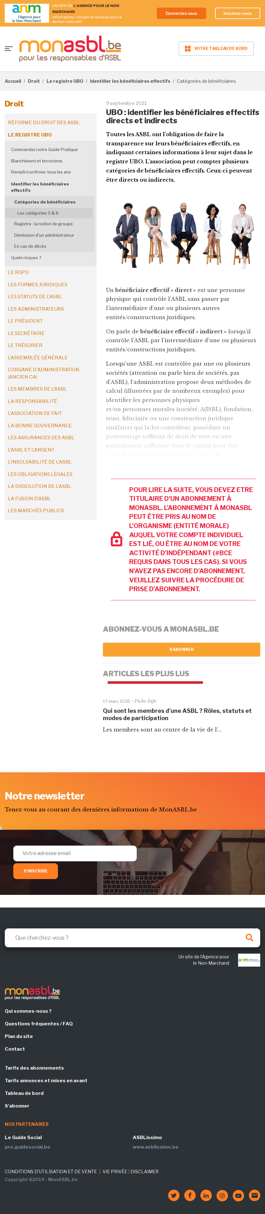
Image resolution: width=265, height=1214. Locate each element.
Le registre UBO (65, 81)
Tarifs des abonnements (34, 1068)
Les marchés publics (36, 510)
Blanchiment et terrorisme (36, 160)
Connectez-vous (181, 13)
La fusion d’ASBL (29, 498)
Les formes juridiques (37, 285)
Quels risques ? (26, 257)
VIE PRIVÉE (115, 1171)
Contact (15, 1049)
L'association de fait (35, 413)
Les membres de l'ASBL (37, 389)
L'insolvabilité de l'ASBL (40, 462)
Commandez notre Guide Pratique (44, 149)
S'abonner (181, 649)
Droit (34, 81)
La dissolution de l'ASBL (39, 486)
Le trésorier (25, 345)
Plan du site (19, 1036)
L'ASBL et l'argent (31, 450)
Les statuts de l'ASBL (35, 297)
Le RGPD (18, 272)
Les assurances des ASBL (41, 437)
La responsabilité (32, 401)
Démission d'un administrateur (44, 235)
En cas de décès (30, 246)
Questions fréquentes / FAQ (39, 1024)
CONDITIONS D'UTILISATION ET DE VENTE (51, 1171)
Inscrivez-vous (237, 13)
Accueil (13, 81)
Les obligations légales (40, 474)
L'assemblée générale (38, 358)
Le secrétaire (26, 333)
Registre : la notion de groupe (43, 223)
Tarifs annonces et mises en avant (46, 1080)
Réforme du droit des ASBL (44, 122)
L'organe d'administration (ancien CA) (43, 373)
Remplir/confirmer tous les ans (41, 171)
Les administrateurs (36, 309)
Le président (25, 321)
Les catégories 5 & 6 (38, 212)
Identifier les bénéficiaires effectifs (130, 81)
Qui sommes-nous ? (28, 1011)
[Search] (132, 937)
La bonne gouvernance (40, 425)
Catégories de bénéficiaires (45, 201)
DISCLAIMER (144, 1171)
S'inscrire (35, 871)
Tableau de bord (24, 1093)
